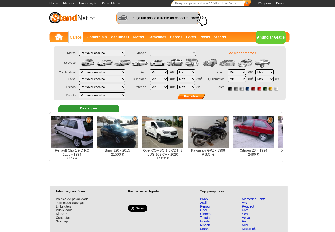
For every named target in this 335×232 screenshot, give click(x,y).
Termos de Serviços (70, 203)
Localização (88, 3)
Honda (205, 221)
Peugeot (248, 206)
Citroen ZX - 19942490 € (253, 136)
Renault (205, 206)
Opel (203, 210)
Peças (204, 37)
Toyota (205, 217)
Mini (245, 225)
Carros (76, 37)
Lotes (191, 37)
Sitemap (62, 221)
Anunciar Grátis (271, 37)
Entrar (281, 3)
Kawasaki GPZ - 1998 (208, 136)
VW (244, 203)
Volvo (246, 217)
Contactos (63, 217)
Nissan (205, 225)
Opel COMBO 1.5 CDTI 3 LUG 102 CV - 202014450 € (162, 138)
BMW (204, 199)
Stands (220, 37)
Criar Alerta (111, 3)
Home (53, 3)
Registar (264, 3)
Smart (204, 229)
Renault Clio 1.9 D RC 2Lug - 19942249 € (72, 138)
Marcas (68, 3)
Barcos (176, 37)
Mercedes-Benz (253, 199)
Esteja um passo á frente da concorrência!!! (164, 18)
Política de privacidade (72, 199)
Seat (245, 214)
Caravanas (156, 37)
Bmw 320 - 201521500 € (117, 136)
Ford (245, 210)
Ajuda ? (61, 214)
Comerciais (97, 37)
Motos (138, 37)
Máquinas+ (120, 37)
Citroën (205, 214)
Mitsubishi (249, 229)
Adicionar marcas (242, 53)
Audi (203, 203)
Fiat (244, 221)
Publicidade (64, 210)
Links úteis (63, 206)
